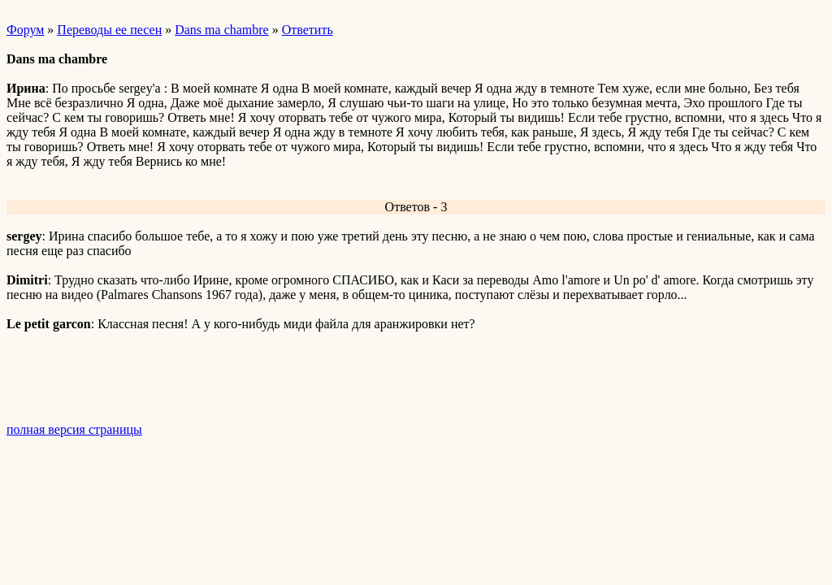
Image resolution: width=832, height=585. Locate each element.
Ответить (307, 30)
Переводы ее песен (109, 30)
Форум (25, 30)
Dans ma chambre (222, 30)
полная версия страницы (74, 429)
